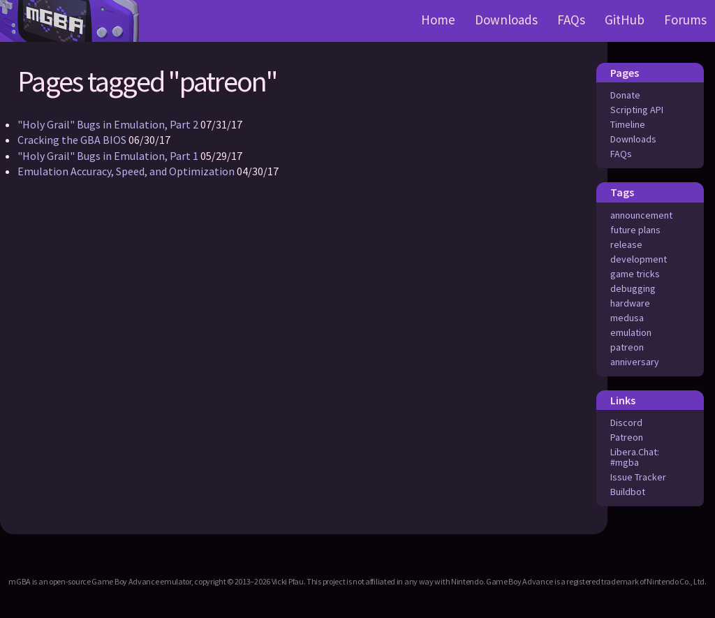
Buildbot (627, 491)
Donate (625, 95)
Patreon (626, 437)
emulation (630, 332)
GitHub (624, 19)
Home (438, 19)
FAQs (571, 19)
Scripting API (636, 109)
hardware (630, 303)
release (626, 244)
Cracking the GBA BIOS (71, 140)
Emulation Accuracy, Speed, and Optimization (126, 171)
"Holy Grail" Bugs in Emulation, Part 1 (107, 156)
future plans (635, 229)
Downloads (506, 19)
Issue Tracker (638, 477)
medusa (627, 317)
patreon (627, 347)
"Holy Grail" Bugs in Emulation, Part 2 (107, 124)
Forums (685, 19)
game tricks (635, 273)
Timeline (627, 124)
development (638, 259)
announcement (641, 215)
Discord (626, 422)
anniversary (634, 361)
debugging (633, 288)
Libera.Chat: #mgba (634, 457)
